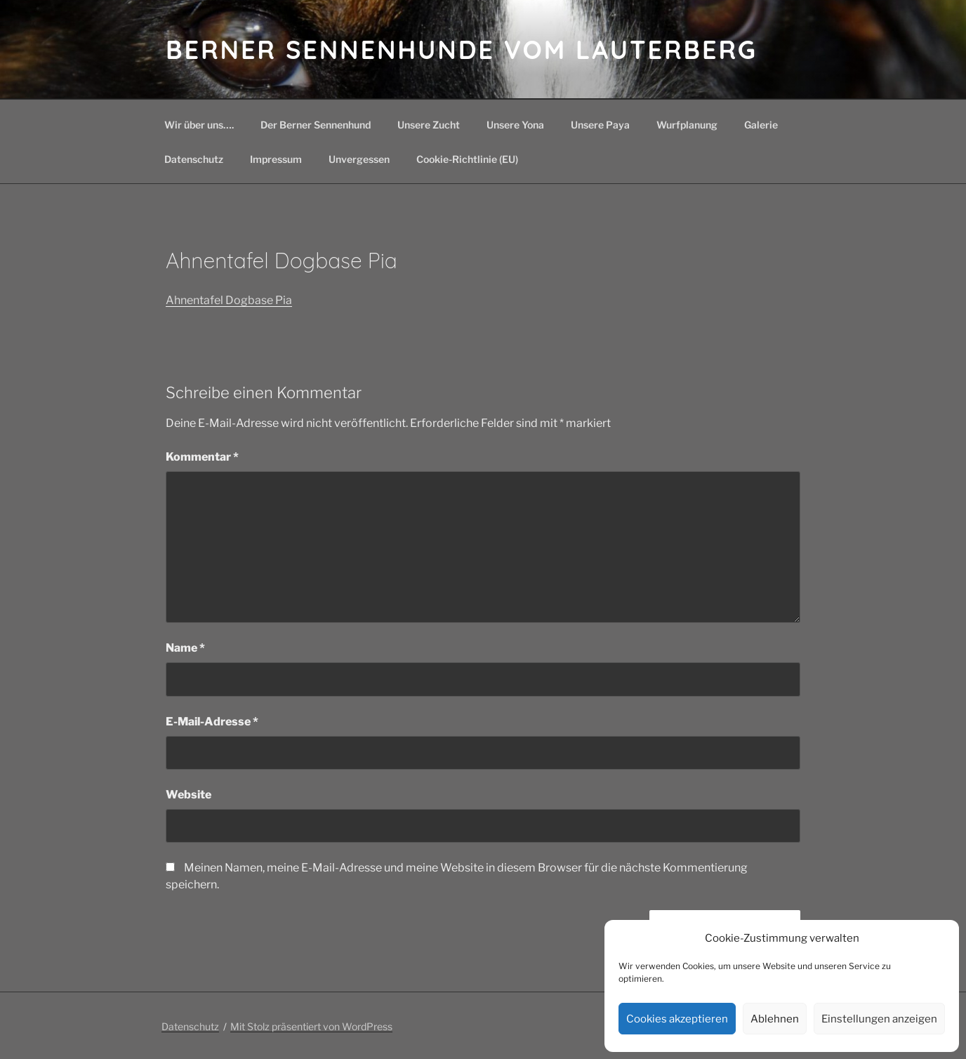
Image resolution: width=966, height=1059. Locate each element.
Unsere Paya (600, 125)
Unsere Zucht (428, 125)
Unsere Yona (515, 125)
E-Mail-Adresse (212, 721)
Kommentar (202, 456)
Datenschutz (193, 159)
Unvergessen (359, 159)
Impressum (276, 159)
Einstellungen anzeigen (879, 1019)
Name (185, 648)
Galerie (761, 125)
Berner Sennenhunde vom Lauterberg (461, 49)
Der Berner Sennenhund (315, 125)
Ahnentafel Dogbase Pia (229, 300)
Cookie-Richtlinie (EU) (467, 159)
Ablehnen (774, 1019)
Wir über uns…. (199, 125)
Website (188, 794)
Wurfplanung (686, 125)
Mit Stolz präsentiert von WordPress (311, 1026)
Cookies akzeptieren (677, 1019)
